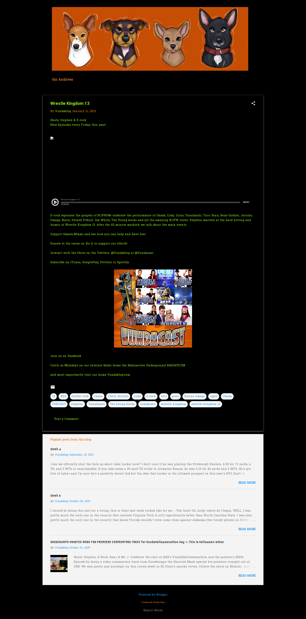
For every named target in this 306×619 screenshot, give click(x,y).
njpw (213, 396)
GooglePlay (90, 262)
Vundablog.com (118, 375)
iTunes (75, 262)
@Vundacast (144, 253)
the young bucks (122, 404)
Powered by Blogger (153, 595)
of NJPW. (100, 215)
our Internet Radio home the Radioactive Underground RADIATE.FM (134, 365)
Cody (137, 396)
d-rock (151, 396)
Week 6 (55, 495)
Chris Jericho (118, 396)
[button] (253, 104)
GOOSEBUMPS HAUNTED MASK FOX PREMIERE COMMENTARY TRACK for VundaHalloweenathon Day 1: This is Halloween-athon (137, 542)
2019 (63, 396)
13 (53, 396)
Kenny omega (194, 396)
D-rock (81, 120)
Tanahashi (96, 404)
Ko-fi (89, 244)
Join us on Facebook (65, 356)
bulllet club (80, 396)
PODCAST (59, 404)
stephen (77, 404)
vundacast (148, 404)
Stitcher (106, 262)
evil (164, 396)
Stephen (66, 120)
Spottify (123, 262)
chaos (98, 396)
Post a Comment (66, 419)
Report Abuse (153, 610)
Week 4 (55, 449)
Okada (227, 396)
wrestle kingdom (173, 404)
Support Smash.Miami (67, 234)
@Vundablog (120, 253)
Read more (247, 483)
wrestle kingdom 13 (205, 404)
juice (175, 396)
